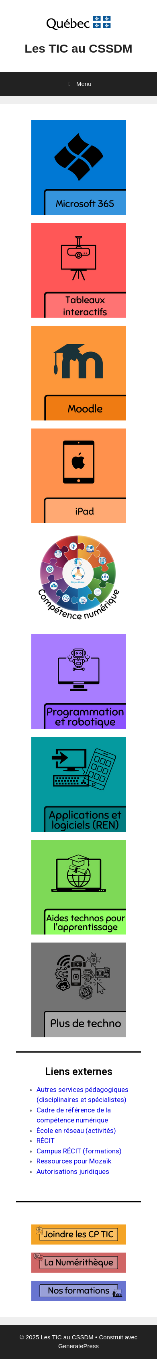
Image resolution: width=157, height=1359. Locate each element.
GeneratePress (78, 1346)
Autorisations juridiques (73, 1171)
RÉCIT (46, 1141)
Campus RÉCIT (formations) (79, 1151)
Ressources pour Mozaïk (74, 1161)
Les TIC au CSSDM (78, 48)
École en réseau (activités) (76, 1130)
